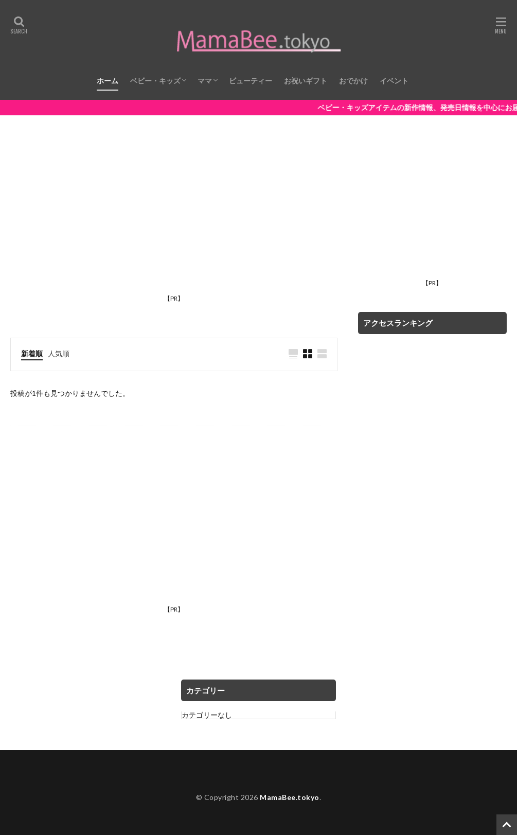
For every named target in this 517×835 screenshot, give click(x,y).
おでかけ (353, 80)
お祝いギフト (305, 80)
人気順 (58, 353)
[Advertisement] (173, 218)
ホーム (107, 80)
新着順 (32, 353)
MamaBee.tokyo (289, 797)
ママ (205, 80)
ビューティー (250, 80)
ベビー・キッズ (155, 80)
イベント (394, 80)
